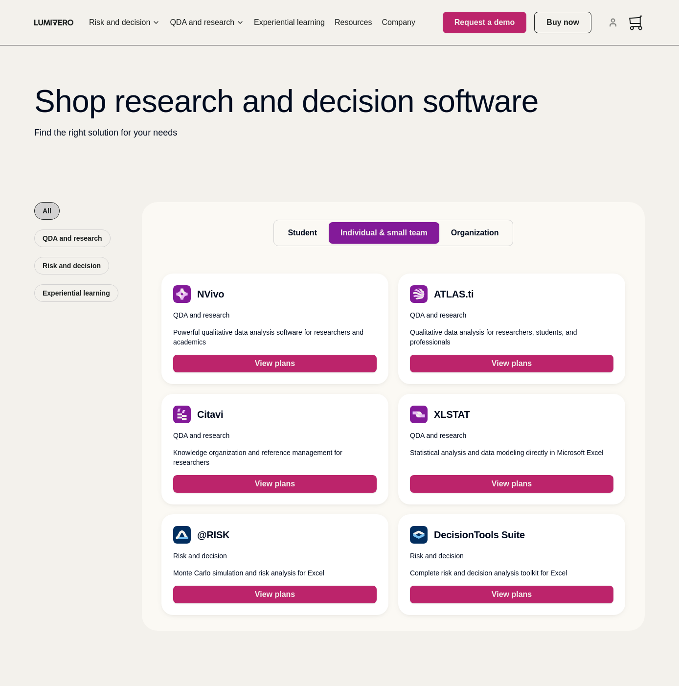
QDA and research (207, 22)
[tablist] (393, 233)
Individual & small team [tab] (384, 233)
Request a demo (484, 22)
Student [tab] (302, 233)
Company (398, 22)
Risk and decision (124, 22)
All (47, 211)
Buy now (562, 22)
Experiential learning (289, 22)
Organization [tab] (475, 233)
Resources (353, 22)
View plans (275, 363)
